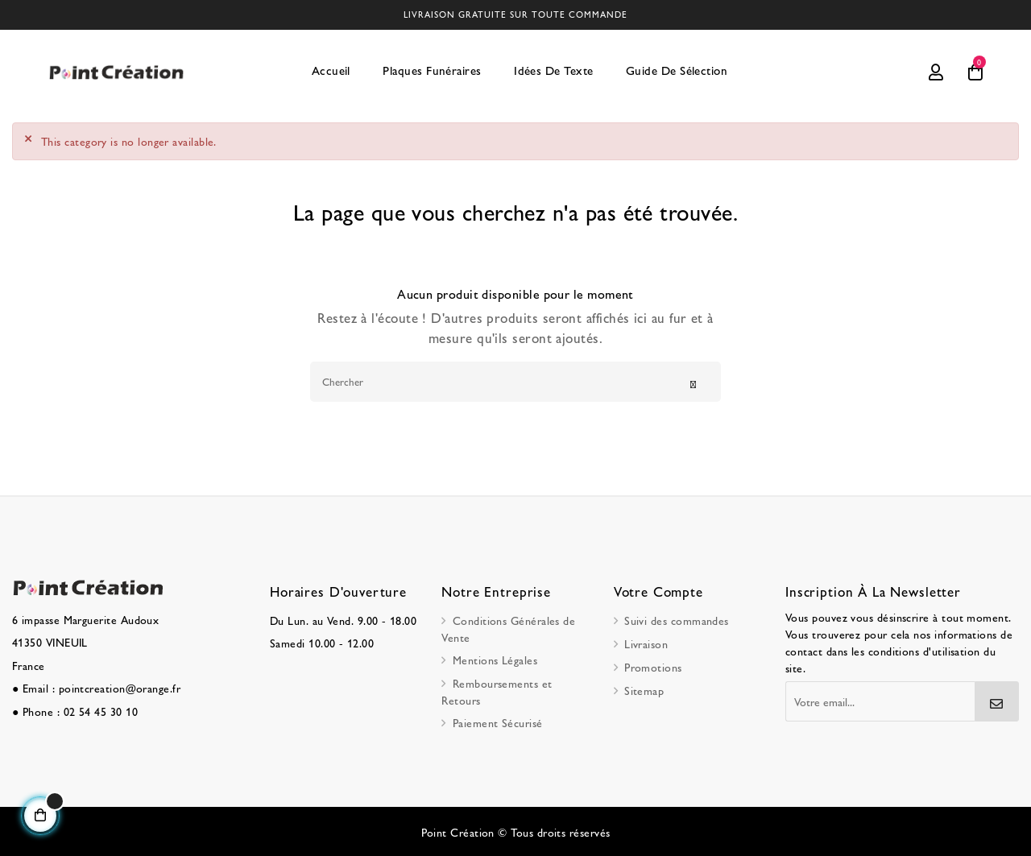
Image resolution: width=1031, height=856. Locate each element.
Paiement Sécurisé (498, 721)
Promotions (653, 666)
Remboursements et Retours (496, 690)
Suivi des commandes (676, 619)
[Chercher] (515, 381)
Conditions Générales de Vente (508, 627)
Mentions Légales (495, 659)
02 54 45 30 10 (101, 709)
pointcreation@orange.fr (120, 687)
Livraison (646, 643)
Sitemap (644, 689)
